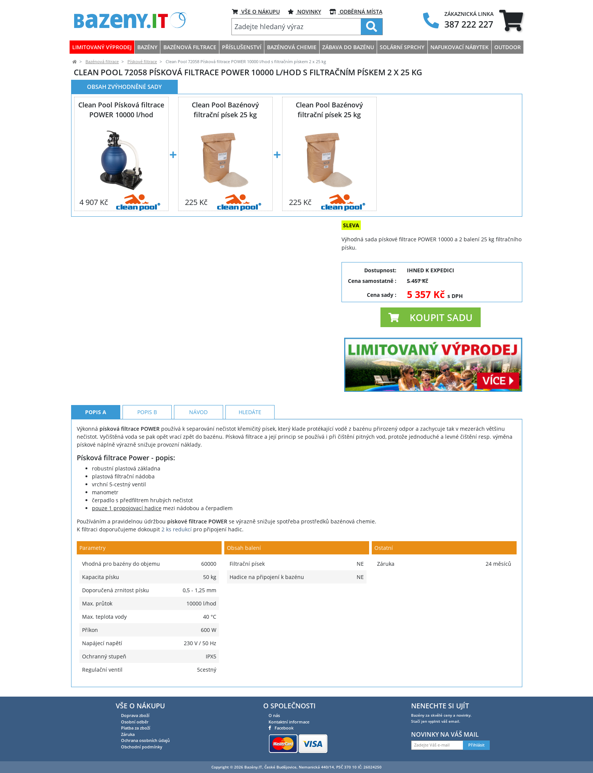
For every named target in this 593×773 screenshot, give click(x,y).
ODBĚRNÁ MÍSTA (355, 12)
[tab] (511, 20)
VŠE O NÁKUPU (256, 12)
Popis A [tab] (95, 412)
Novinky (304, 12)
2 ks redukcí (176, 529)
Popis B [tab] (147, 412)
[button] (430, 317)
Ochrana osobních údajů (145, 740)
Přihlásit (476, 745)
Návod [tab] (198, 412)
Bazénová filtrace (102, 61)
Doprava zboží (135, 715)
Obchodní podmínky (141, 747)
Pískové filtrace (142, 61)
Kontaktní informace (289, 722)
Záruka (128, 734)
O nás (274, 715)
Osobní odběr (135, 722)
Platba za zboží (135, 728)
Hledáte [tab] (250, 412)
